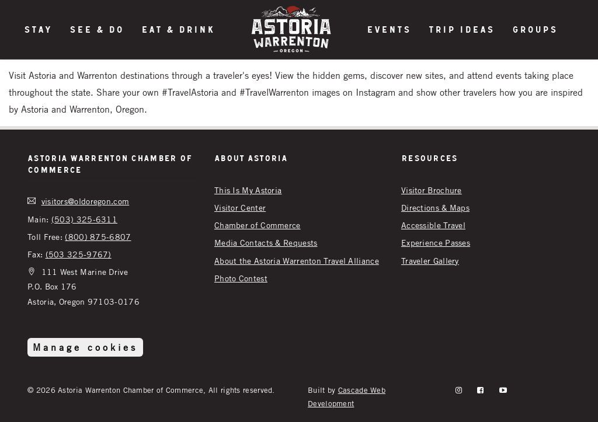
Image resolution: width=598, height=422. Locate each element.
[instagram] (459, 390)
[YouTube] (503, 390)
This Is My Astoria (247, 190)
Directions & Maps (435, 207)
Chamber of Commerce (257, 225)
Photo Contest (240, 278)
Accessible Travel (433, 225)
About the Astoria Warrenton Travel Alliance (296, 261)
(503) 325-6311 (84, 219)
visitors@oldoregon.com (85, 201)
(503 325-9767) (79, 254)
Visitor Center (240, 207)
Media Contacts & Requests (266, 242)
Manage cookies (85, 347)
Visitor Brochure (431, 190)
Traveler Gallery (430, 261)
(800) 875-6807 (98, 237)
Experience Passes (435, 242)
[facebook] (480, 390)
